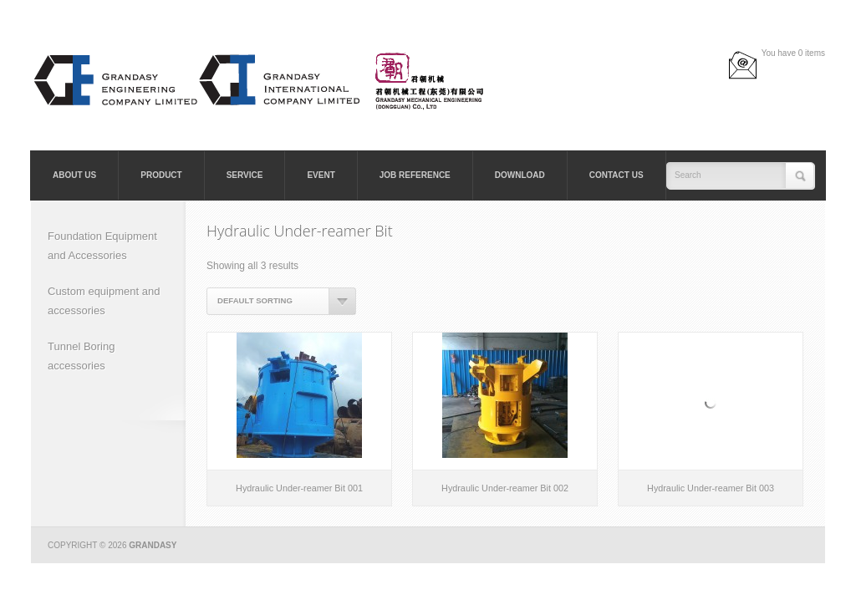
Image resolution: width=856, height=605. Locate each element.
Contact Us (616, 175)
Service (245, 175)
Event (320, 175)
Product (160, 175)
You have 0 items (793, 53)
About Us (74, 175)
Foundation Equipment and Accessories (102, 246)
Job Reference (415, 175)
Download (520, 175)
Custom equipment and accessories (104, 301)
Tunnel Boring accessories (81, 356)
